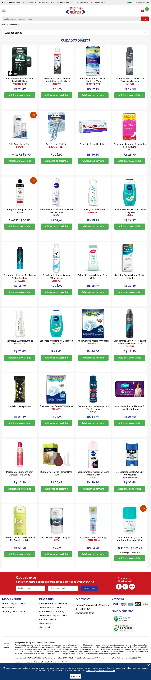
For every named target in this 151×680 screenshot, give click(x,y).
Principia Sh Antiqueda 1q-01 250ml (20, 215)
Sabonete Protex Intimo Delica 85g (56, 347)
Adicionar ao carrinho (19, 100)
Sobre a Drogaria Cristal (44, 7)
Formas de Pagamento (11, 7)
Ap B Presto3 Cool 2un (56, 150)
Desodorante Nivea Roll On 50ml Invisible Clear (93, 479)
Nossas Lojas (28, 7)
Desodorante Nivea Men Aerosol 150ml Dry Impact (93, 413)
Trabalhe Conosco (47, 624)
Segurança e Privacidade (13, 616)
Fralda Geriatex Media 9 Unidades (93, 347)
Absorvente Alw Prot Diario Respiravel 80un (93, 86)
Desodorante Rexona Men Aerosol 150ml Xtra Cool (20, 282)
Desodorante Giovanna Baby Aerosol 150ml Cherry (19, 478)
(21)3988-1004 (72, 7)
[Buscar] (145, 23)
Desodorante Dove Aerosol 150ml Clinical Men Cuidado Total (130, 348)
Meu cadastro (99, 7)
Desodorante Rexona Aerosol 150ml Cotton (56, 282)
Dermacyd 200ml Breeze (93, 215)
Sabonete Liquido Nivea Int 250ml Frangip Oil (130, 217)
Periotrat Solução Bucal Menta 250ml (129, 281)
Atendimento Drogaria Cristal (53, 620)
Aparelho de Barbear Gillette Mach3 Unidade (20, 86)
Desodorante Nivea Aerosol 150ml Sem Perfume (56, 217)
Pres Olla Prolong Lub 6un (20, 410)
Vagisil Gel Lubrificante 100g (93, 543)
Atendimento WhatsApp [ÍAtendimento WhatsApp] (139, 7)
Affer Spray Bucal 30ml (20, 150)
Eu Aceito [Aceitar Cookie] (75, 676)
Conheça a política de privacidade (100, 670)
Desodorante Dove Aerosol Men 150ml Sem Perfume (130, 86)
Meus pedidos (86, 7)
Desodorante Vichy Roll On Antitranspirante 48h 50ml (129, 543)
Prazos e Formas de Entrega (52, 616)
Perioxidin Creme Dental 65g (93, 148)
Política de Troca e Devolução (53, 608)
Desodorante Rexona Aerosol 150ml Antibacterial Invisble (56, 86)
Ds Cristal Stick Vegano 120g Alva (56, 543)
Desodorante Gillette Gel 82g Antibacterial (130, 479)
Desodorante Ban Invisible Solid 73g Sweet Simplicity (20, 543)
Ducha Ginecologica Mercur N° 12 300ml (56, 478)
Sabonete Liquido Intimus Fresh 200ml (93, 281)
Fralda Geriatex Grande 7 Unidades (56, 412)
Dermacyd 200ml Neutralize (19, 347)
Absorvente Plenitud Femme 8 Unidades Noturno (129, 412)
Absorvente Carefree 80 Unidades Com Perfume (130, 151)
